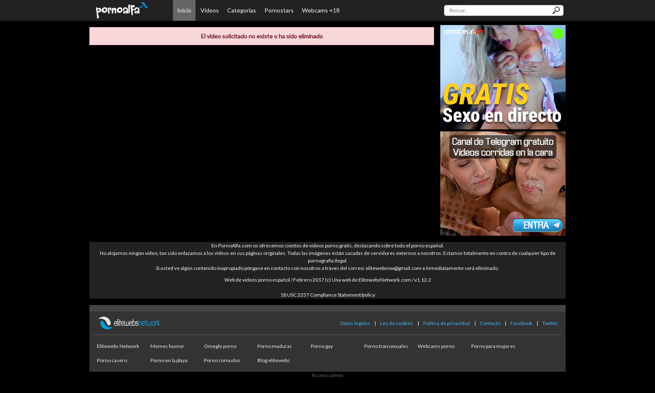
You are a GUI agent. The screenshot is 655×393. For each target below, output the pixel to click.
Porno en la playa (169, 360)
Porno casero (112, 360)
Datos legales (355, 323)
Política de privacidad (446, 323)
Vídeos (210, 10)
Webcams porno (436, 346)
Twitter (550, 323)
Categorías (241, 10)
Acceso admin (327, 375)
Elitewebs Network (118, 346)
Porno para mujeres (493, 346)
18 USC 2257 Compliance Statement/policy (327, 295)
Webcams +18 (321, 10)
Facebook (521, 323)
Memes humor (167, 346)
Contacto (490, 323)
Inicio (184, 10)
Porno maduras (274, 346)
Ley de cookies (396, 323)
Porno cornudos (222, 360)
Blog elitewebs (273, 360)
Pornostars (279, 10)
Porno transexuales (386, 346)
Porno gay (322, 346)
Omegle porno (220, 346)
